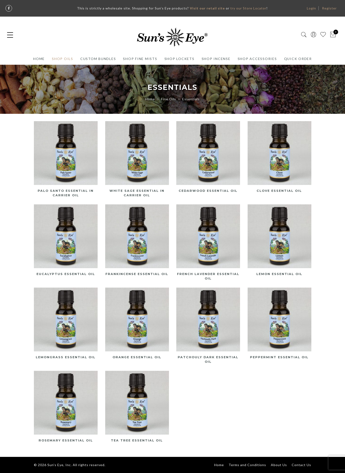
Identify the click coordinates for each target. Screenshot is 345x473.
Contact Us (301, 465)
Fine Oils (168, 99)
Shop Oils (62, 59)
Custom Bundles (98, 59)
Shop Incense (216, 59)
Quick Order (298, 59)
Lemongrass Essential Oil (65, 357)
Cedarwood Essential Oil (208, 191)
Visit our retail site (207, 8)
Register (329, 8)
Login (311, 8)
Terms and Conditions (247, 465)
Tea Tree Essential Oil (136, 440)
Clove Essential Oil (279, 191)
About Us (279, 465)
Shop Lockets (179, 59)
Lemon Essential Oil (279, 274)
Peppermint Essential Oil (279, 357)
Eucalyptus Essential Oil (65, 274)
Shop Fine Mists (140, 59)
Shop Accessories (257, 59)
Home (39, 59)
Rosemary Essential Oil (65, 440)
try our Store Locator (248, 8)
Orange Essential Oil (137, 357)
